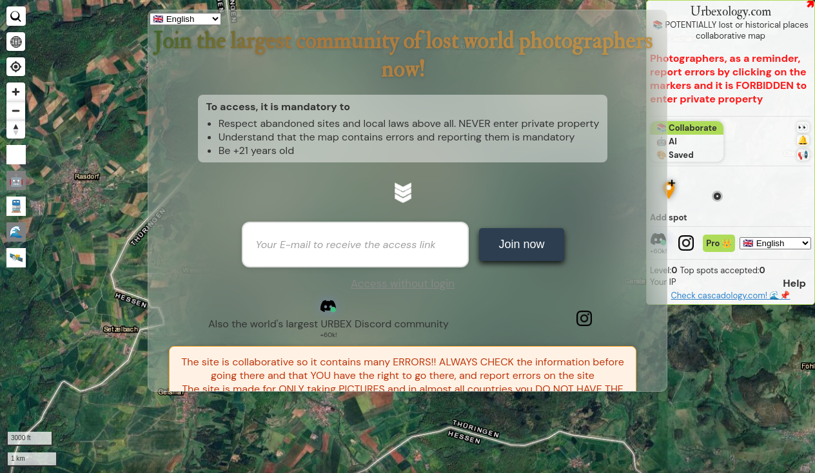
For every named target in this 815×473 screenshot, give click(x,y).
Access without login (403, 283)
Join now (521, 244)
